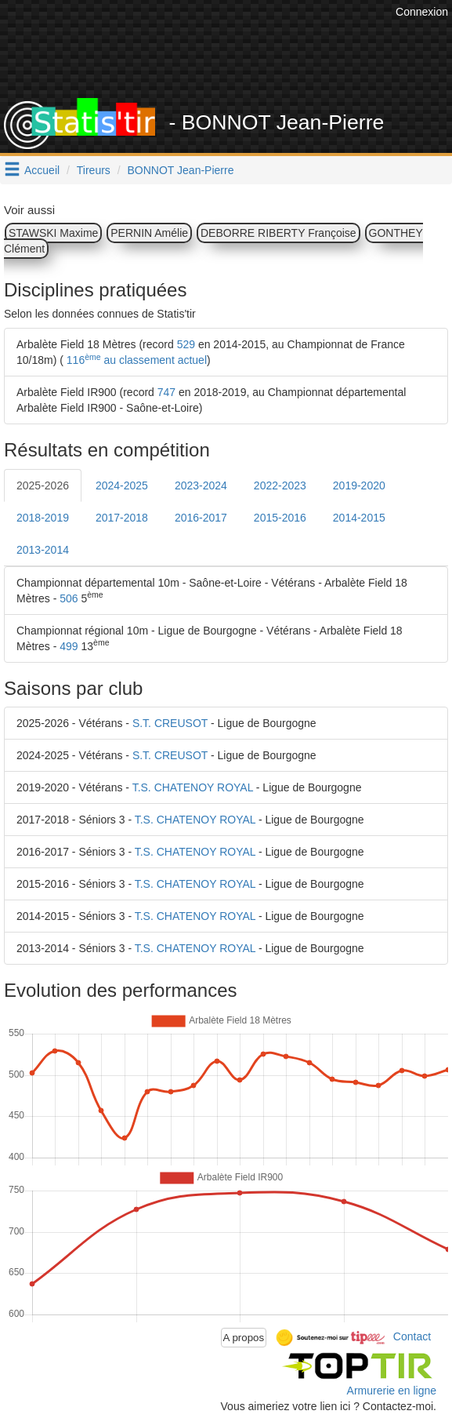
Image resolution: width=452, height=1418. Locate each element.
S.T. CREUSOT (170, 723)
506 (69, 598)
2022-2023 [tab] (280, 485)
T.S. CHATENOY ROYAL (192, 787)
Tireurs (93, 170)
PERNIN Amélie (149, 233)
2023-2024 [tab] (201, 485)
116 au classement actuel (135, 360)
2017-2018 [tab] (122, 517)
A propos (244, 1337)
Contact (412, 1336)
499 (69, 646)
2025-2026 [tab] (42, 485)
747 (166, 392)
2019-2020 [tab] (359, 485)
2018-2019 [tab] (42, 517)
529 (186, 344)
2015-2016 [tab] (280, 517)
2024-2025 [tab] (122, 485)
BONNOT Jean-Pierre (181, 170)
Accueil (42, 170)
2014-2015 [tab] (359, 517)
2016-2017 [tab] (201, 517)
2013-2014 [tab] (42, 550)
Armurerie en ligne (391, 1390)
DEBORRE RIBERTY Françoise (278, 233)
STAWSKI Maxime (53, 233)
